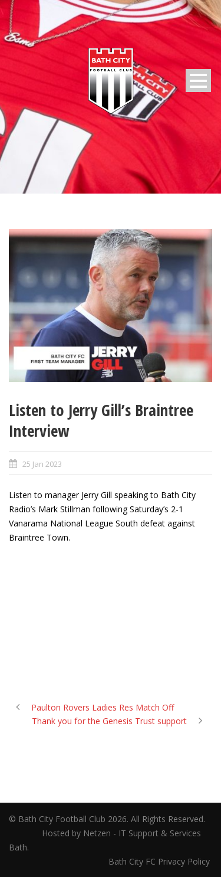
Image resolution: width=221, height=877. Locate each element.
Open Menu (198, 80)
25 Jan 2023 (42, 464)
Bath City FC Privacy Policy (160, 861)
